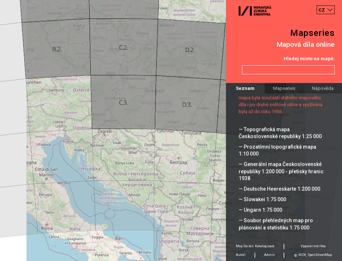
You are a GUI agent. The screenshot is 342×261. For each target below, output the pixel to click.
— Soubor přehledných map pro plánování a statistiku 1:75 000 (276, 224)
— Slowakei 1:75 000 (262, 199)
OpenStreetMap (320, 255)
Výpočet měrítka (313, 246)
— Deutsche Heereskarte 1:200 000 (279, 189)
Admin (269, 255)
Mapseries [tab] (284, 88)
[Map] (171, 130)
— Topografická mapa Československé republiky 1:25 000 (280, 133)
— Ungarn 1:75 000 (260, 210)
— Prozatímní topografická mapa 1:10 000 (277, 150)
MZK (302, 255)
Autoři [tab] (241, 255)
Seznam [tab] (245, 88)
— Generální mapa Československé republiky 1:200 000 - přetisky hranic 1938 (281, 171)
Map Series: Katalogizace (255, 246)
